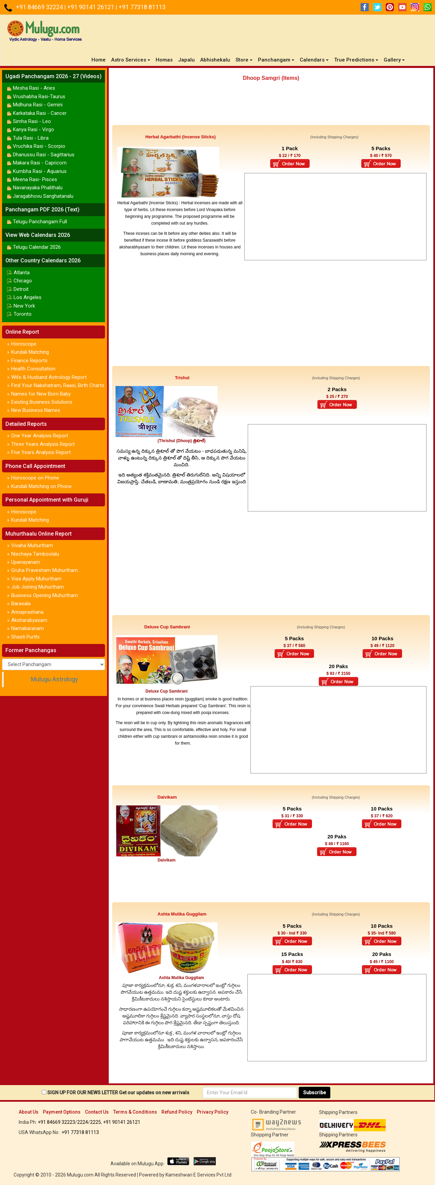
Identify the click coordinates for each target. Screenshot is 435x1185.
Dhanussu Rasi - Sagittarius (43, 155)
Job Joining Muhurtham (37, 587)
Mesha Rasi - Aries (34, 88)
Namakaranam (27, 628)
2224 (82, 1122)
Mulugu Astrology (54, 679)
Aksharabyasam (29, 620)
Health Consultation (33, 369)
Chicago (23, 281)
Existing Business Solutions (41, 402)
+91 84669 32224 (40, 7)
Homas (164, 60)
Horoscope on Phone (35, 478)
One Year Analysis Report (39, 436)
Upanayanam (25, 562)
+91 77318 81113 (142, 7)
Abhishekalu (215, 60)
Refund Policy (176, 1112)
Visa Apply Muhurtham (36, 579)
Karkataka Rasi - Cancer (40, 113)
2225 (95, 1122)
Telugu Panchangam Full (40, 222)
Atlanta (22, 272)
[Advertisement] (271, 106)
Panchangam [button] (276, 60)
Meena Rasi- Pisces (35, 179)
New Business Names (35, 410)
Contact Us (97, 1112)
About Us (28, 1112)
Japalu (186, 60)
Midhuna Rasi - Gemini (38, 105)
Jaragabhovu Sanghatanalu (43, 196)
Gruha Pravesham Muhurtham (44, 570)
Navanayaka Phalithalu (38, 188)
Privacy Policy (212, 1112)
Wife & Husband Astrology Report (49, 377)
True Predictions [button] (356, 60)
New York (24, 306)
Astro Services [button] (130, 60)
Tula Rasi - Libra (31, 138)
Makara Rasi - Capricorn (40, 163)
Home (99, 59)
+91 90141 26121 (91, 7)
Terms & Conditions (135, 1112)
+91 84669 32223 (56, 1122)
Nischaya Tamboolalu (35, 554)
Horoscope (23, 344)
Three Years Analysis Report (43, 444)
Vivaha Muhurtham (32, 545)
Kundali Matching (30, 352)
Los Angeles (27, 297)
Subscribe (314, 1092)
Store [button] (244, 60)
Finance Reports (29, 361)
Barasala (21, 603)
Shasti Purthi (25, 637)
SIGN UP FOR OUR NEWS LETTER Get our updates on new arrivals (118, 1092)
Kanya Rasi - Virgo (33, 129)
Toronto (23, 314)
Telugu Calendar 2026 (37, 247)
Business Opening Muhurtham (44, 595)
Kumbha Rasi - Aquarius (40, 171)
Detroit (21, 289)
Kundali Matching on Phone (41, 486)
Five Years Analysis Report (41, 452)
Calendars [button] (314, 60)
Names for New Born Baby (41, 394)
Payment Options (62, 1112)
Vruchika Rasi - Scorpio (39, 146)
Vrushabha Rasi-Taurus (39, 96)
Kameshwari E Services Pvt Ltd (198, 1175)
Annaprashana (27, 612)
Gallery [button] (394, 60)
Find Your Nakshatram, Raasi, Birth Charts (57, 385)
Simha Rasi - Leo (32, 121)
